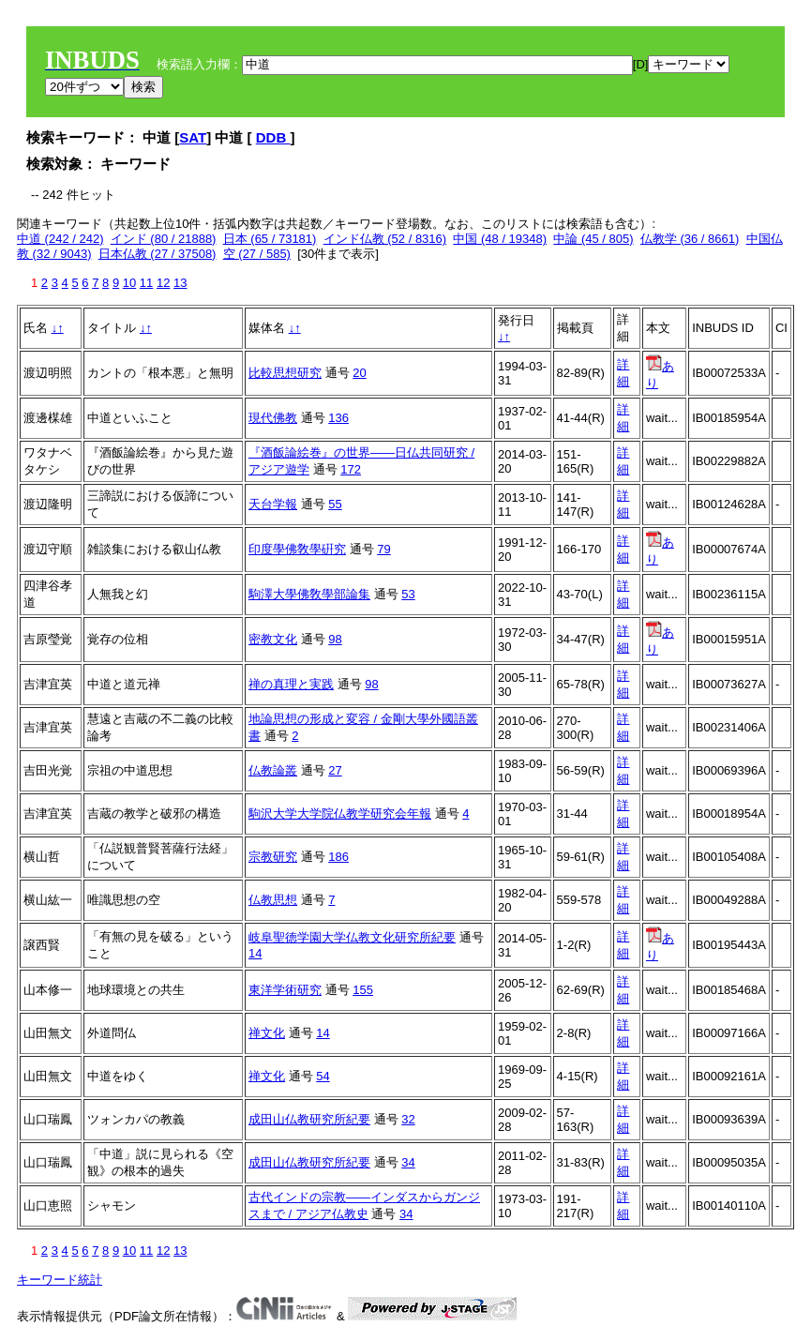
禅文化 (266, 1033)
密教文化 (272, 639)
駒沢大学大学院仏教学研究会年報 (339, 813)
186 (338, 857)
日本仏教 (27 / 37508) (157, 254)
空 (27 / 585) (257, 254)
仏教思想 (272, 900)
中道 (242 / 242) (60, 239)
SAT (192, 137)
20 (359, 373)
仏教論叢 (272, 770)
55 (334, 504)
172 (350, 469)
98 (334, 639)
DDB (273, 137)
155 (363, 990)
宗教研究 (272, 857)
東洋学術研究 (285, 990)
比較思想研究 (285, 373)
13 (180, 283)
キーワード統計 (59, 1280)
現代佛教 (272, 418)
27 (334, 770)
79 (383, 549)
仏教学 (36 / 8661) (690, 239)
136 (338, 418)
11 (146, 283)
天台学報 (272, 504)
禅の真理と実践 (291, 684)
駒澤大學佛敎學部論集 (309, 594)
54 (322, 1076)
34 (407, 1162)
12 (163, 283)
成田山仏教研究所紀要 (309, 1119)
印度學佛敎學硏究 (297, 549)
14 (255, 953)
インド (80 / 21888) (164, 239)
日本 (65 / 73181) (270, 239)
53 (407, 594)
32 (407, 1119)
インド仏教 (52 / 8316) (385, 239)
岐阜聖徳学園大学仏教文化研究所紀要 (352, 937)
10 (129, 283)
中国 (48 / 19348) (500, 239)
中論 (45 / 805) (593, 239)
